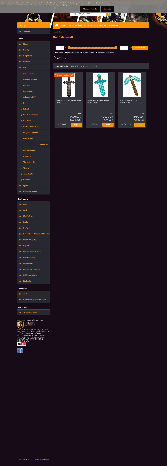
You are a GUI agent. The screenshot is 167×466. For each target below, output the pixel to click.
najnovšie (94, 66)
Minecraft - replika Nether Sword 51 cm (68, 101)
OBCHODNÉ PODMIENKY (97, 25)
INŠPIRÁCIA (80, 25)
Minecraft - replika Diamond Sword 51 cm (98, 101)
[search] (108, 14)
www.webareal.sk (42, 459)
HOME (63, 25)
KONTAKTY (113, 25)
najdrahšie (84, 66)
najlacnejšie (74, 66)
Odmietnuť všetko (89, 8)
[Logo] (33, 16)
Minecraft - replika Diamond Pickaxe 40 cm (130, 101)
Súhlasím (107, 8)
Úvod (56, 32)
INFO (71, 25)
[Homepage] (57, 25)
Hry (60, 32)
